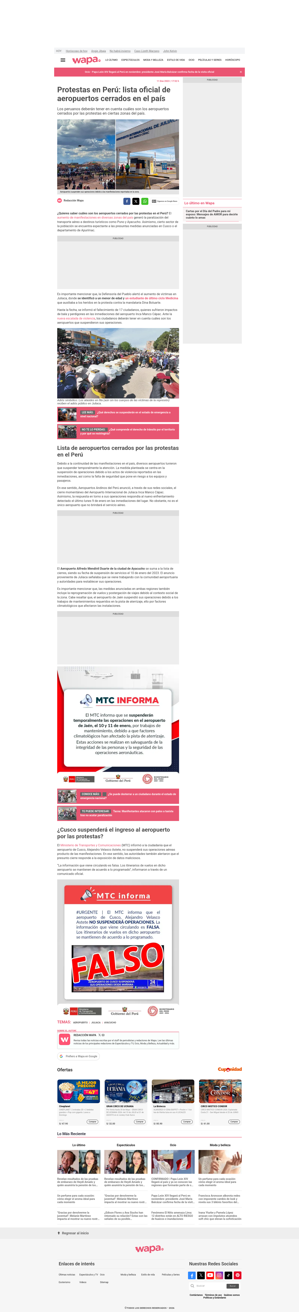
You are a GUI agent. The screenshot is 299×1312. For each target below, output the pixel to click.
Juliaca (96, 1022)
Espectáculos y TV (88, 1274)
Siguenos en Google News (164, 201)
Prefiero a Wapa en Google (81, 1056)
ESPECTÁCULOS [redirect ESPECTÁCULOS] (130, 59)
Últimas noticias (67, 1274)
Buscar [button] (233, 1286)
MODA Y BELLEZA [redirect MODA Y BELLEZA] (153, 59)
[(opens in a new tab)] (151, 298)
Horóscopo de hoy (76, 51)
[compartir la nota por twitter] (135, 201)
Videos (82, 1282)
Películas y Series (171, 1274)
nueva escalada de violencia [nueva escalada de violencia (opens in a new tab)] (76, 318)
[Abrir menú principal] (63, 60)
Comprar (92, 1122)
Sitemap (104, 1282)
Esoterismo (64, 1282)
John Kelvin (170, 51)
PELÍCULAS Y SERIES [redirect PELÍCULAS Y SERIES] (209, 59)
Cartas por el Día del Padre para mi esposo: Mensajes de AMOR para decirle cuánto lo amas (212, 215)
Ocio (102, 1274)
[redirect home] (86, 61)
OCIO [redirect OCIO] (191, 59)
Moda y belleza (128, 1274)
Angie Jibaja (98, 51)
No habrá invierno (120, 51)
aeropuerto (80, 1022)
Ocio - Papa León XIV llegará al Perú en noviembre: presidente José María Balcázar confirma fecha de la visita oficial (149, 71)
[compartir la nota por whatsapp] (144, 201)
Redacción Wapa (74, 200)
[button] (241, 72)
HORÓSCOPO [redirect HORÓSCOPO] (232, 59)
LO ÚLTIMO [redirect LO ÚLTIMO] (111, 59)
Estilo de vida (148, 1274)
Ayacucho (110, 1022)
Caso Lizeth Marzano (146, 51)
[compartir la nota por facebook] (126, 201)
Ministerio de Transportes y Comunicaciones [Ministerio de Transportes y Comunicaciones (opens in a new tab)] (91, 845)
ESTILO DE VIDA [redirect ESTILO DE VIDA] (176, 59)
